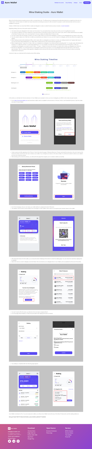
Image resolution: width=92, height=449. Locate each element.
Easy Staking (69, 2)
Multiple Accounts (59, 2)
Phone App (49, 433)
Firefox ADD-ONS (32, 435)
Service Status (69, 433)
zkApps (75, 2)
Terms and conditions (14, 436)
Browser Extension (51, 431)
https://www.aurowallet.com (20, 100)
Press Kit (67, 437)
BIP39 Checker (69, 431)
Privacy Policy (11, 438)
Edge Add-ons (31, 433)
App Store (30, 437)
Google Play (31, 438)
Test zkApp (68, 435)
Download (87, 2)
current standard (65, 26)
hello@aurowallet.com (14, 431)
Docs (80, 2)
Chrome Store (31, 431)
